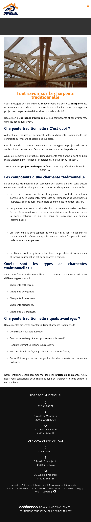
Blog (79, 488)
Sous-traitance (38, 488)
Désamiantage (56, 485)
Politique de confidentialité (35, 511)
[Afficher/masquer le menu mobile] (88, 5)
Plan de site (59, 511)
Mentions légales (60, 507)
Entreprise (27, 485)
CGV (69, 511)
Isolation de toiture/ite (17, 488)
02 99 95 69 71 (45, 406)
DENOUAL (44, 507)
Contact (46, 491)
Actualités (68, 488)
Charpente (71, 485)
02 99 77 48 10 (45, 451)
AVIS (37, 491)
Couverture (40, 485)
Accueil (14, 485)
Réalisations (54, 488)
